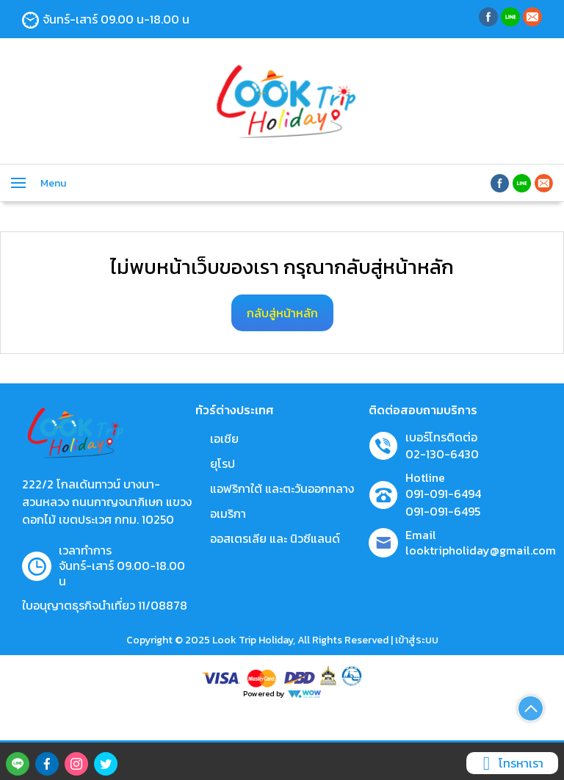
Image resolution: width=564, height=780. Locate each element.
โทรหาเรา (510, 763)
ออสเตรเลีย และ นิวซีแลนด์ (275, 538)
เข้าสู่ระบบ (416, 640)
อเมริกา (228, 513)
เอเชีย (224, 438)
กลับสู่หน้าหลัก (282, 313)
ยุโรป (222, 463)
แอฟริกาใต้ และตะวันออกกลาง (282, 488)
